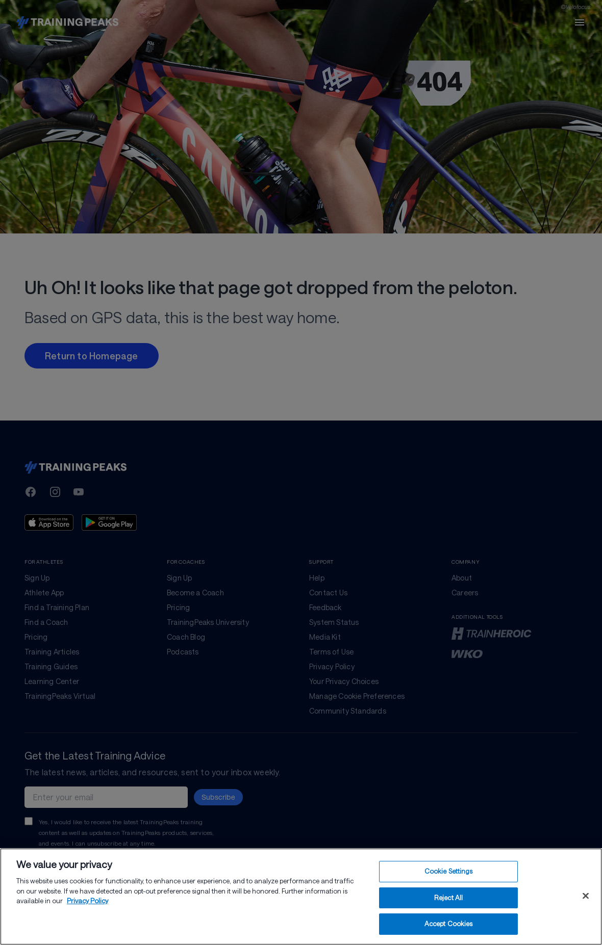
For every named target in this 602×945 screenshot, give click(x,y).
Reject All (448, 898)
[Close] (585, 896)
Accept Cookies (448, 924)
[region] (301, 896)
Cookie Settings (448, 871)
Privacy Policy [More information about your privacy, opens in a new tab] (87, 901)
